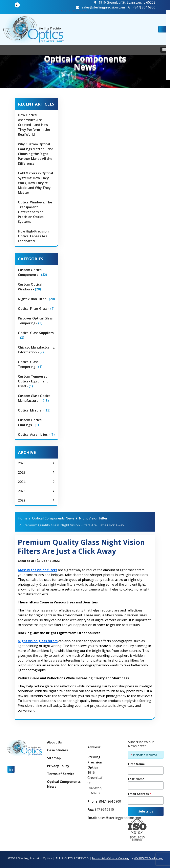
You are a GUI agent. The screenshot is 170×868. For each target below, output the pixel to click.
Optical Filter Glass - (36, 308)
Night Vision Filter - (36, 299)
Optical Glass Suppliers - (36, 335)
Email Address (139, 794)
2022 (36, 500)
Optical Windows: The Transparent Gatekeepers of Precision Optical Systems (35, 212)
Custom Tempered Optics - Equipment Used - (33, 381)
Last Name (136, 779)
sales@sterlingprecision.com (100, 7)
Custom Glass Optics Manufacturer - (34, 398)
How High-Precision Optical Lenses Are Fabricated (33, 236)
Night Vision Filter (93, 518)
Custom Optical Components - (32, 272)
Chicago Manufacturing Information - (36, 349)
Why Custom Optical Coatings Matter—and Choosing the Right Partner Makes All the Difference (35, 154)
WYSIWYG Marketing (148, 858)
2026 (36, 463)
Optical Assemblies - (36, 434)
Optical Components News (53, 518)
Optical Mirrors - (34, 410)
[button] (163, 29)
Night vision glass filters (38, 641)
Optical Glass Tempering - (30, 364)
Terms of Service (61, 774)
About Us (54, 742)
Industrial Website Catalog (110, 858)
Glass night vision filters (37, 570)
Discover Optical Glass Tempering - (35, 320)
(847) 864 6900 (74, 10)
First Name (136, 764)
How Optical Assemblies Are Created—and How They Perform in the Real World (34, 125)
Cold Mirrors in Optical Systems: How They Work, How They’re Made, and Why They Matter (35, 183)
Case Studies (57, 750)
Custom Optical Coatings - (30, 422)
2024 (36, 482)
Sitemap (54, 758)
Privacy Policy (58, 766)
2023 (36, 491)
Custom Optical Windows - (30, 286)
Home (22, 518)
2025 (36, 472)
